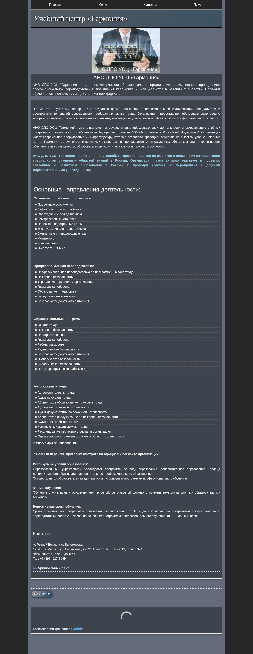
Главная (55, 4)
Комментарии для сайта (58, 629)
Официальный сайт (52, 568)
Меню (102, 4)
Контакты (150, 4)
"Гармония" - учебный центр (57, 109)
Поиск (198, 4)
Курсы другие (42, 594)
